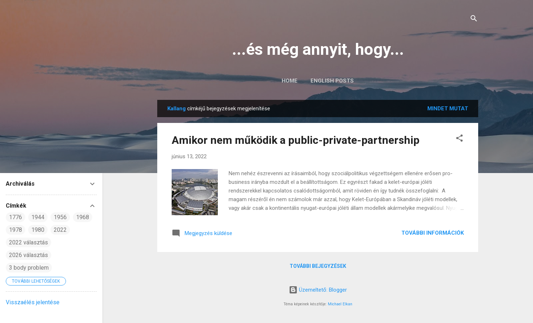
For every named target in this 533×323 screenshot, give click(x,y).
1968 (82, 217)
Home (290, 81)
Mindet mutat (447, 108)
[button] (459, 139)
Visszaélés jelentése (33, 302)
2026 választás (28, 255)
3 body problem (29, 267)
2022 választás (28, 242)
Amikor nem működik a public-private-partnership (295, 140)
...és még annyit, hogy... (318, 49)
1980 (37, 229)
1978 (15, 229)
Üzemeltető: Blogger (318, 290)
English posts (332, 81)
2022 (60, 229)
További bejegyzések (318, 266)
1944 (37, 217)
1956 (60, 217)
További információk (432, 233)
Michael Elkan (340, 304)
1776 (15, 217)
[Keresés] (474, 20)
